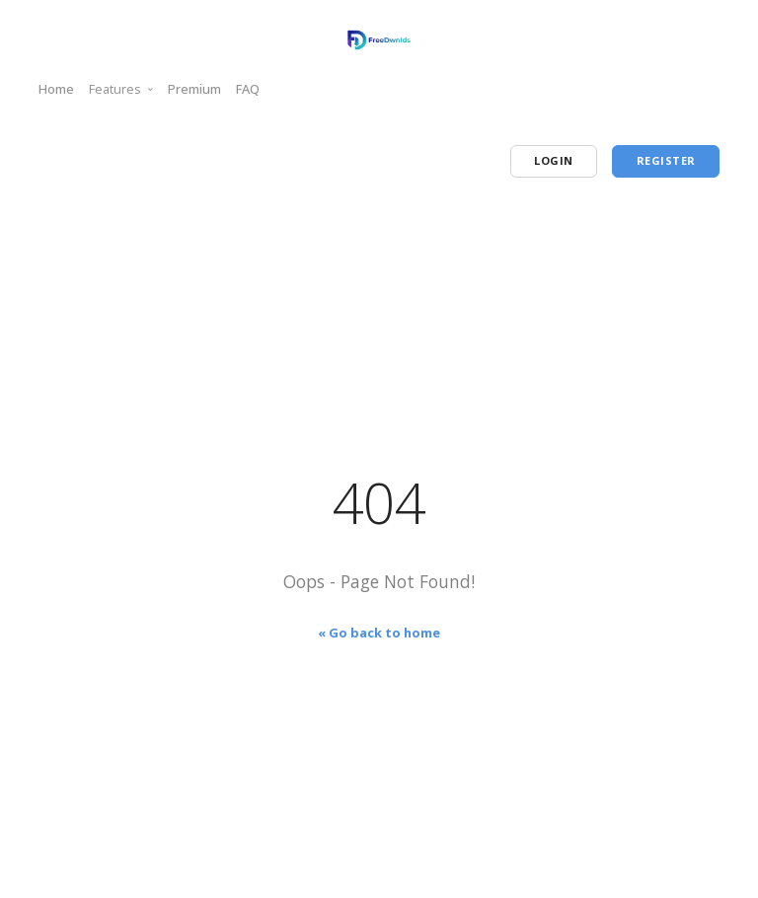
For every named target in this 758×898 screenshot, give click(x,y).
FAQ (248, 89)
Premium (194, 89)
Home (56, 89)
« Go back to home (379, 632)
